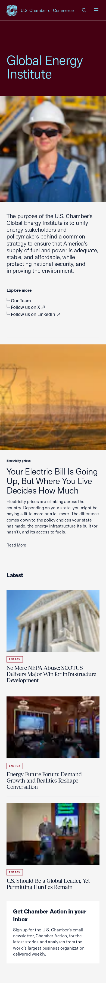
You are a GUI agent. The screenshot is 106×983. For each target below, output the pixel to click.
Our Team (19, 301)
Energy (14, 659)
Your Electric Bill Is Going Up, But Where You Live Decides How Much (52, 481)
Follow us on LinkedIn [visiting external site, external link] (34, 314)
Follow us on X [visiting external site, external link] (26, 307)
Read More (16, 545)
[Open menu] (96, 10)
